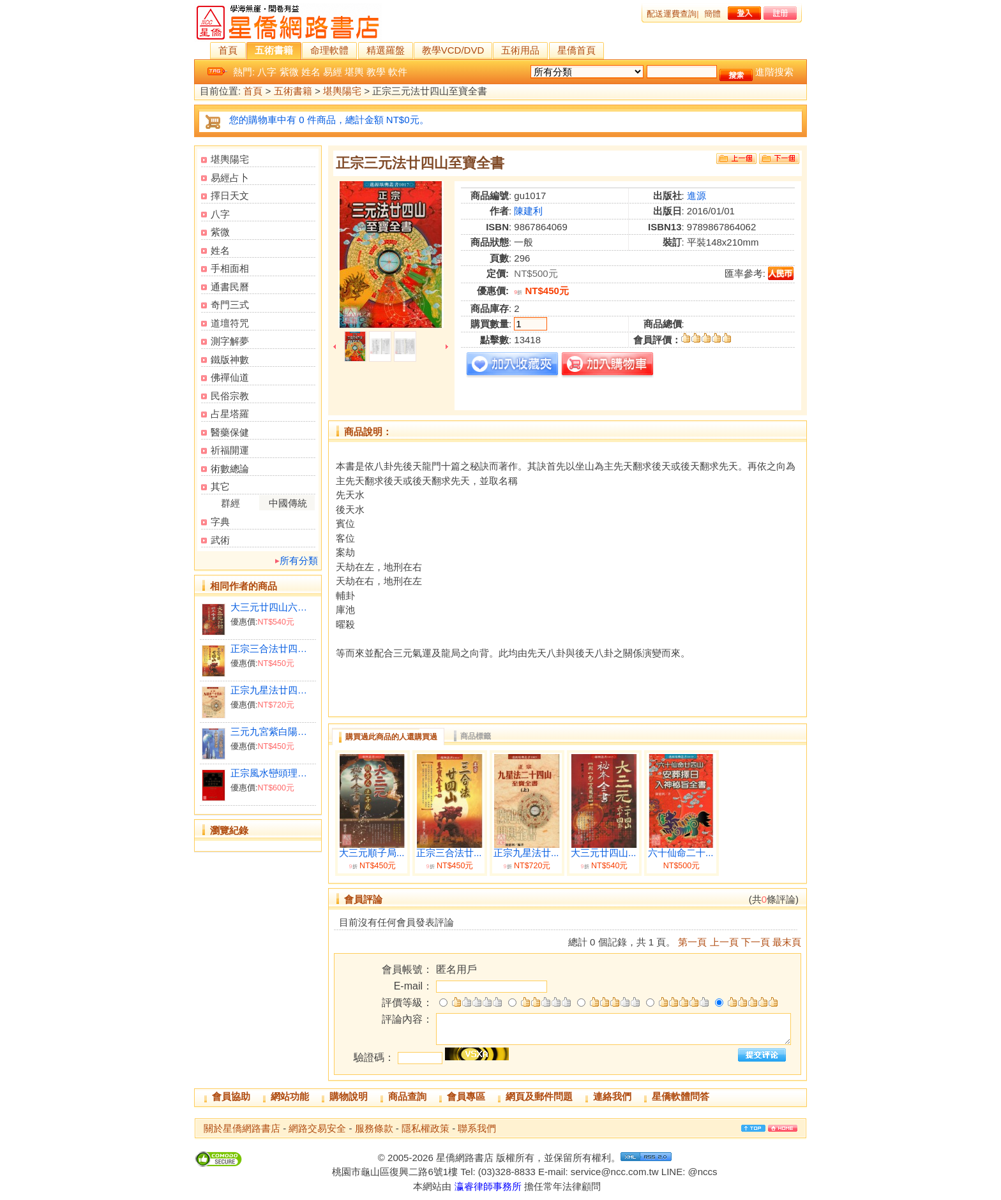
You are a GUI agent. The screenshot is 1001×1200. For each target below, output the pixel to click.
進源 (696, 195)
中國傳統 (288, 503)
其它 (220, 486)
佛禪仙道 (230, 377)
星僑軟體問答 (680, 1096)
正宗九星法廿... (526, 853)
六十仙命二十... (681, 853)
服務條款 (374, 1128)
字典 (220, 521)
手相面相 (230, 268)
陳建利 (528, 210)
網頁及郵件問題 (539, 1096)
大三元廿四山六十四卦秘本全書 (272, 607)
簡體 (712, 14)
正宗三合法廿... (449, 853)
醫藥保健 (230, 432)
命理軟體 (329, 50)
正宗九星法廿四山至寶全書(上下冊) (272, 690)
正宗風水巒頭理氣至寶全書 (272, 772)
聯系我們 (477, 1128)
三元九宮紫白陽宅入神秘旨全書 (272, 731)
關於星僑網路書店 (242, 1128)
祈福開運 (230, 450)
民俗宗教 (230, 395)
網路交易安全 (317, 1128)
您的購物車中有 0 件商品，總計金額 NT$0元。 (329, 119)
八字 (266, 71)
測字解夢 (230, 341)
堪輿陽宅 (342, 91)
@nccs (702, 1171)
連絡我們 (612, 1096)
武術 (220, 540)
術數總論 (230, 468)
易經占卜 (230, 177)
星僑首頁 (576, 50)
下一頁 (755, 942)
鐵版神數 (230, 359)
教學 (376, 71)
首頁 (227, 50)
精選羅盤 (385, 50)
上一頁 (724, 942)
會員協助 (231, 1096)
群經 (230, 503)
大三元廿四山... (603, 853)
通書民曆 (230, 286)
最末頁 (786, 942)
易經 (332, 71)
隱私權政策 (425, 1128)
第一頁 (692, 942)
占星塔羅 (230, 413)
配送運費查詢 (671, 14)
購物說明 (348, 1096)
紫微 (289, 71)
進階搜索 (774, 71)
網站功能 (290, 1096)
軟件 (397, 71)
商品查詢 (407, 1096)
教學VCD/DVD (453, 50)
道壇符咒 (230, 323)
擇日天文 (230, 195)
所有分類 (299, 560)
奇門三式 (230, 304)
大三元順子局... (372, 853)
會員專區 (466, 1096)
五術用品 (520, 50)
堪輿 (354, 71)
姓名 (310, 71)
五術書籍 (274, 50)
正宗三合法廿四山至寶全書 (272, 648)
